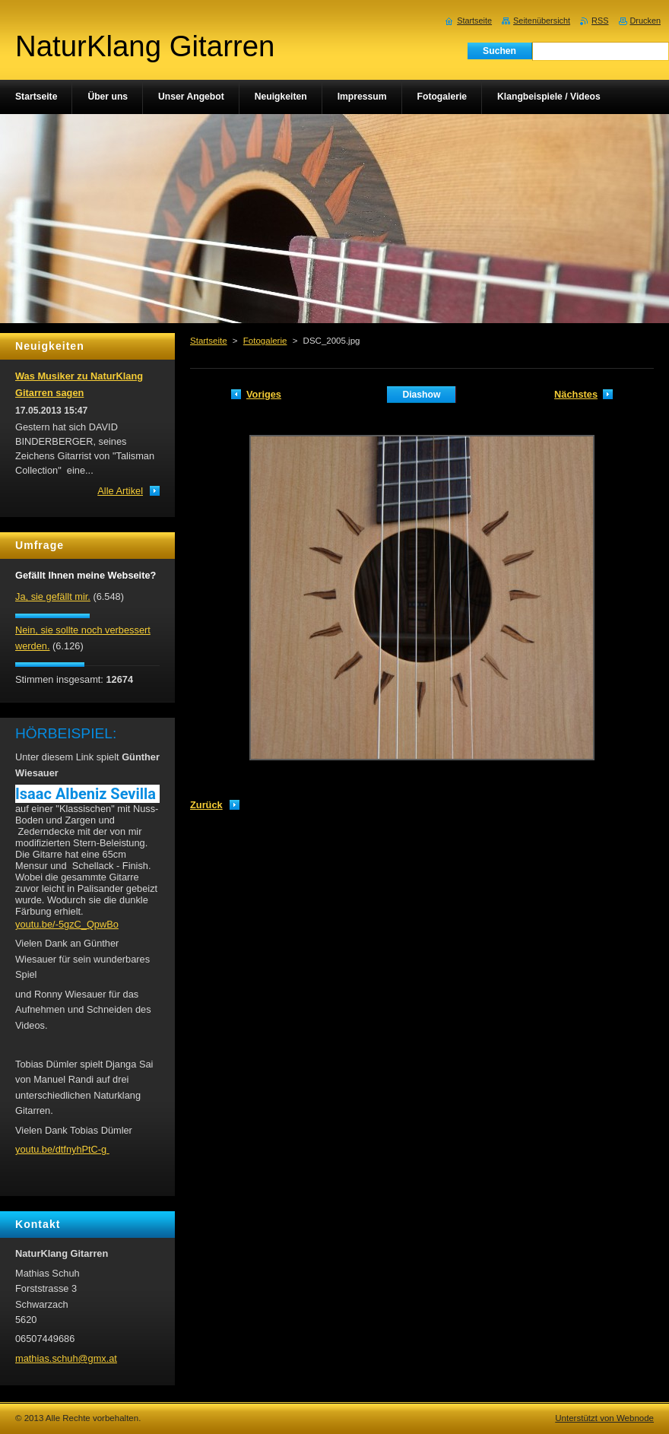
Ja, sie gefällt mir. (52, 596)
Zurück (206, 805)
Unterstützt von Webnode (604, 1418)
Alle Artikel (120, 491)
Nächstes (576, 394)
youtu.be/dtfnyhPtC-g (62, 1149)
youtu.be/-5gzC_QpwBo (67, 924)
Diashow (421, 394)
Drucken (645, 20)
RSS (599, 20)
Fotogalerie (265, 340)
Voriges (263, 394)
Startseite (208, 340)
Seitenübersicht (541, 20)
